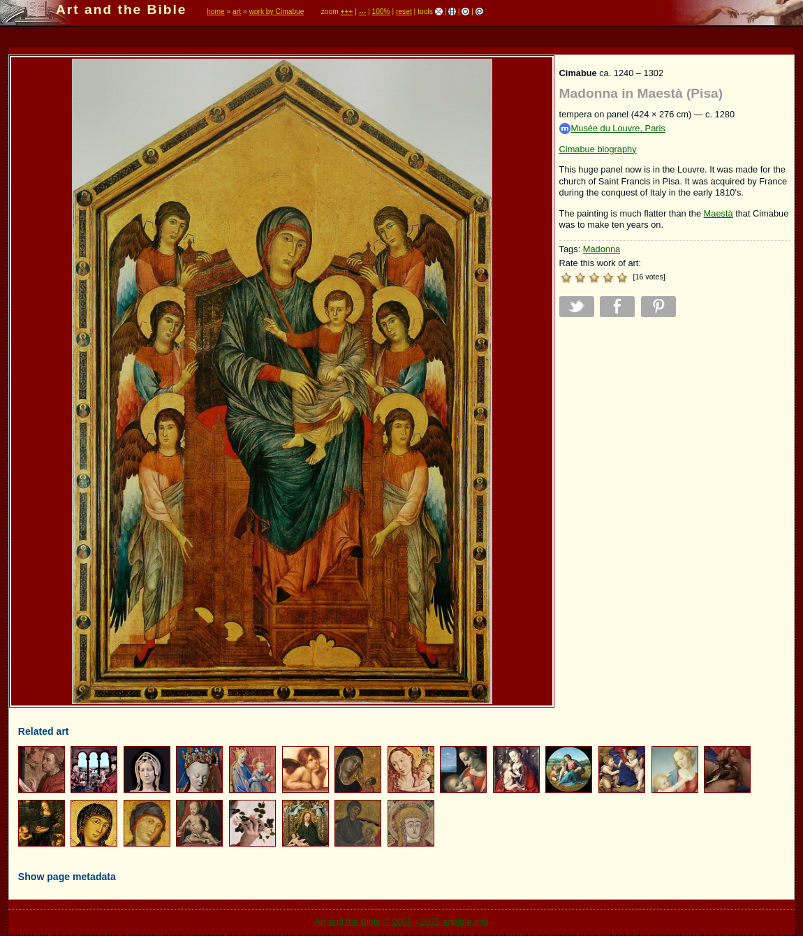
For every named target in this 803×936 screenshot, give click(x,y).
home (216, 11)
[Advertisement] (674, 425)
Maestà (718, 213)
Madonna (601, 249)
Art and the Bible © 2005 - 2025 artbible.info (401, 921)
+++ (347, 11)
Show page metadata (67, 876)
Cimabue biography (598, 149)
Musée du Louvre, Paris (612, 129)
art (237, 11)
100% (380, 11)
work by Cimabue (276, 11)
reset (404, 11)
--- (362, 11)
